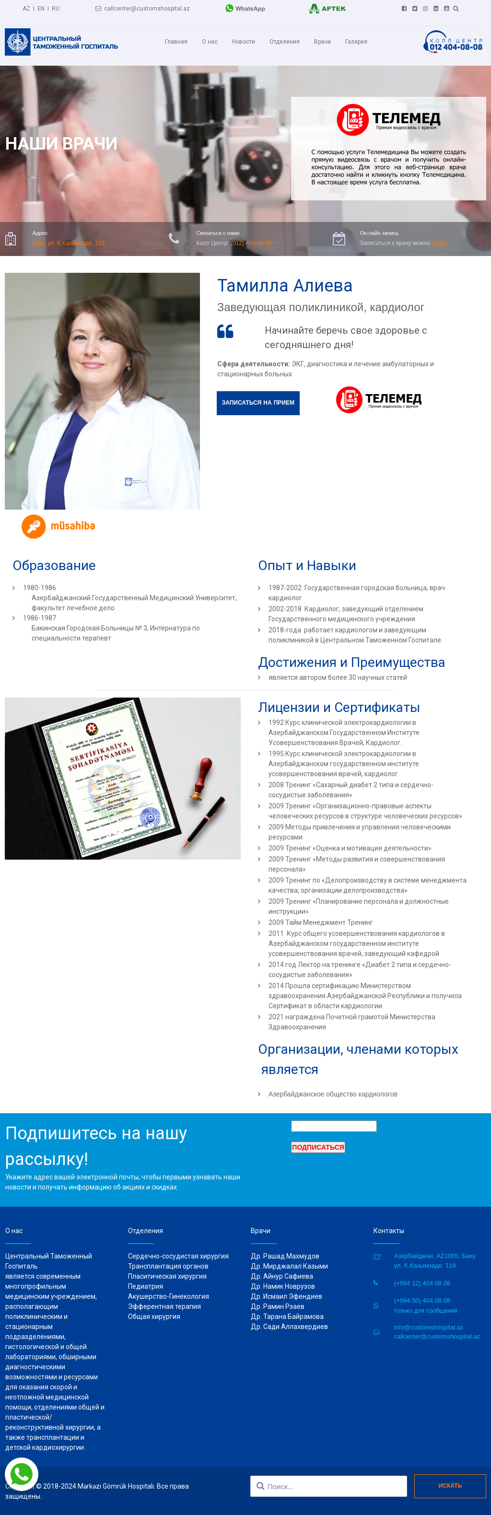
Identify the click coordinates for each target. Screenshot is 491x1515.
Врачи (322, 41)
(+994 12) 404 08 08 (422, 1282)
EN (41, 7)
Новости (243, 41)
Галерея (356, 41)
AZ (26, 7)
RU (55, 7)
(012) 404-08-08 (251, 242)
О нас (210, 41)
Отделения (284, 41)
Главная (176, 41)
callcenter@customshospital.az (142, 7)
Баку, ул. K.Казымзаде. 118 (69, 242)
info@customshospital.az (429, 1326)
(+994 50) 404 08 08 (422, 1299)
